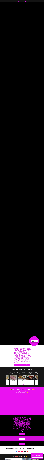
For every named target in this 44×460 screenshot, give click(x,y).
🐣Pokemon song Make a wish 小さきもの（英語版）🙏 (22, 364)
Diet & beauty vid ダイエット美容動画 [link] (14, 372)
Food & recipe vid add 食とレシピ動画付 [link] (32, 372)
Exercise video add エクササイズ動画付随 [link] (23, 372)
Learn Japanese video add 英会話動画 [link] (17, 373)
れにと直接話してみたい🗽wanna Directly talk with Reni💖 (34, 341)
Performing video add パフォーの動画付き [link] (26, 373)
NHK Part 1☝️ (22, 433)
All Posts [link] (8, 372)
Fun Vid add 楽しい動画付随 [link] (10, 373)
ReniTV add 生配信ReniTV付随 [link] (35, 373)
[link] (22, 1)
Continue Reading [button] (9, 384)
